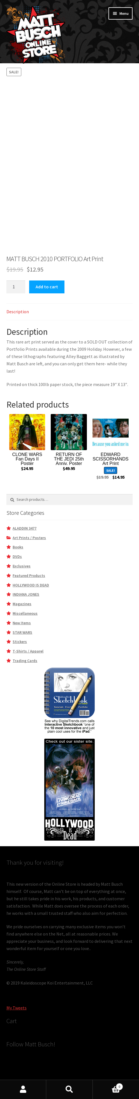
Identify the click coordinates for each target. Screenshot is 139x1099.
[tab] (69, 312)
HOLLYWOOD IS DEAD (31, 585)
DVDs (17, 556)
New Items (22, 622)
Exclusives (22, 566)
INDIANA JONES (26, 594)
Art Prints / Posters (29, 537)
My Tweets (16, 1008)
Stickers (20, 641)
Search (69, 1089)
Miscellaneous (25, 613)
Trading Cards (25, 660)
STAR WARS (22, 632)
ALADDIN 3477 (24, 528)
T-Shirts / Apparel (28, 651)
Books (18, 547)
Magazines (22, 603)
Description (17, 311)
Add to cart (47, 286)
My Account (23, 1089)
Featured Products (29, 575)
